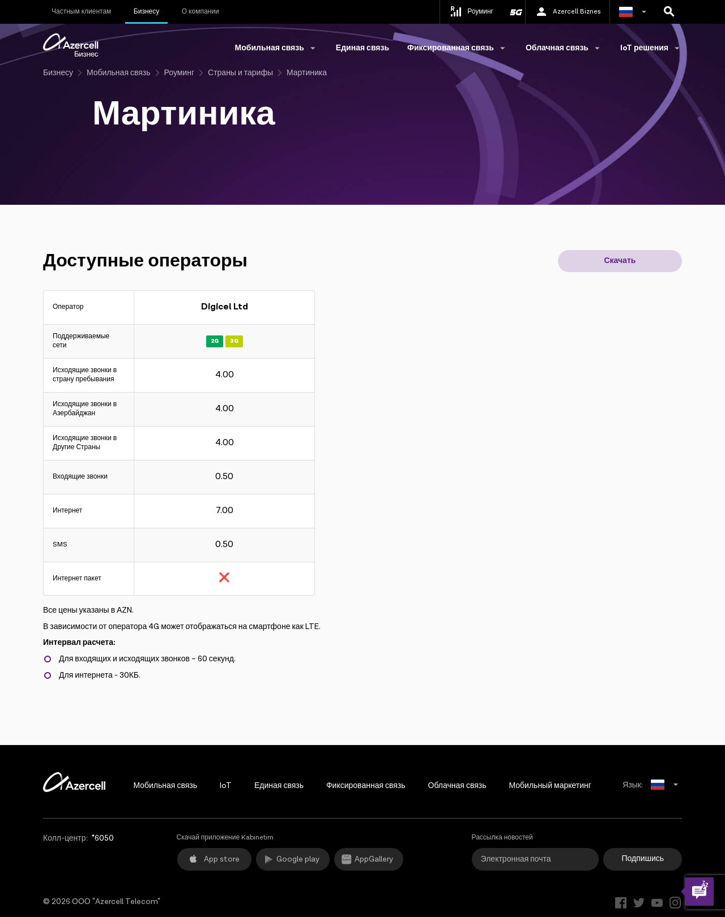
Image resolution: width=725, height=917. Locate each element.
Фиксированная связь (366, 786)
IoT (226, 786)
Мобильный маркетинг (550, 786)
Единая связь (362, 48)
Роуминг (179, 73)
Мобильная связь (119, 73)
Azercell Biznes (567, 12)
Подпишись (643, 859)
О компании (200, 11)
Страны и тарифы (240, 73)
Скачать (620, 261)
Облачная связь (457, 786)
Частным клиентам (81, 11)
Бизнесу (146, 11)
